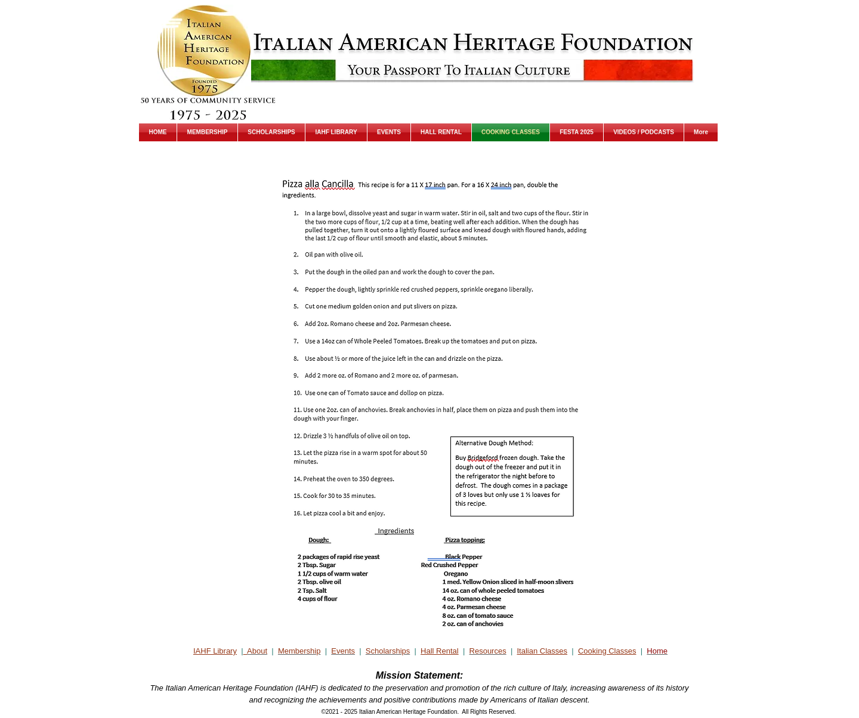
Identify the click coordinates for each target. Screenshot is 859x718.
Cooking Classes (607, 650)
